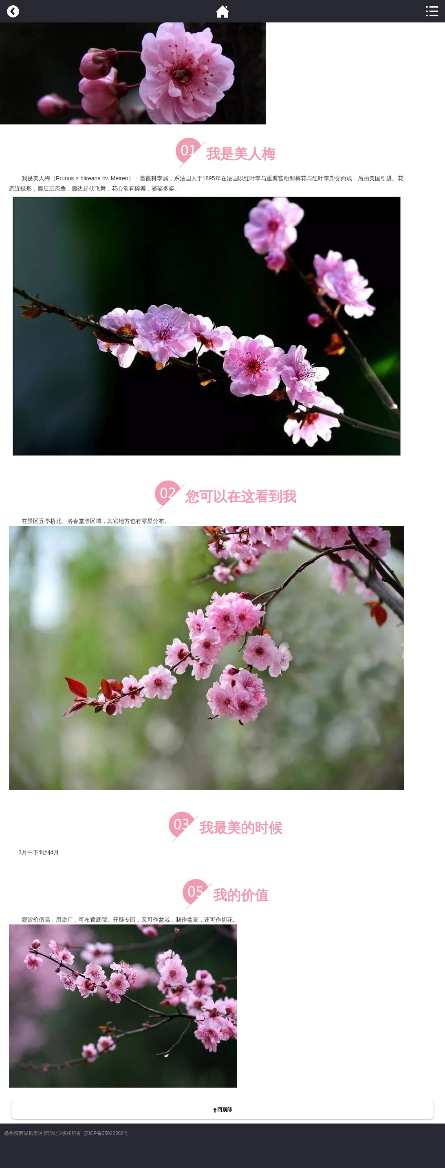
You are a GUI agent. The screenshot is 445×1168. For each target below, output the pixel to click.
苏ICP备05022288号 (106, 1133)
